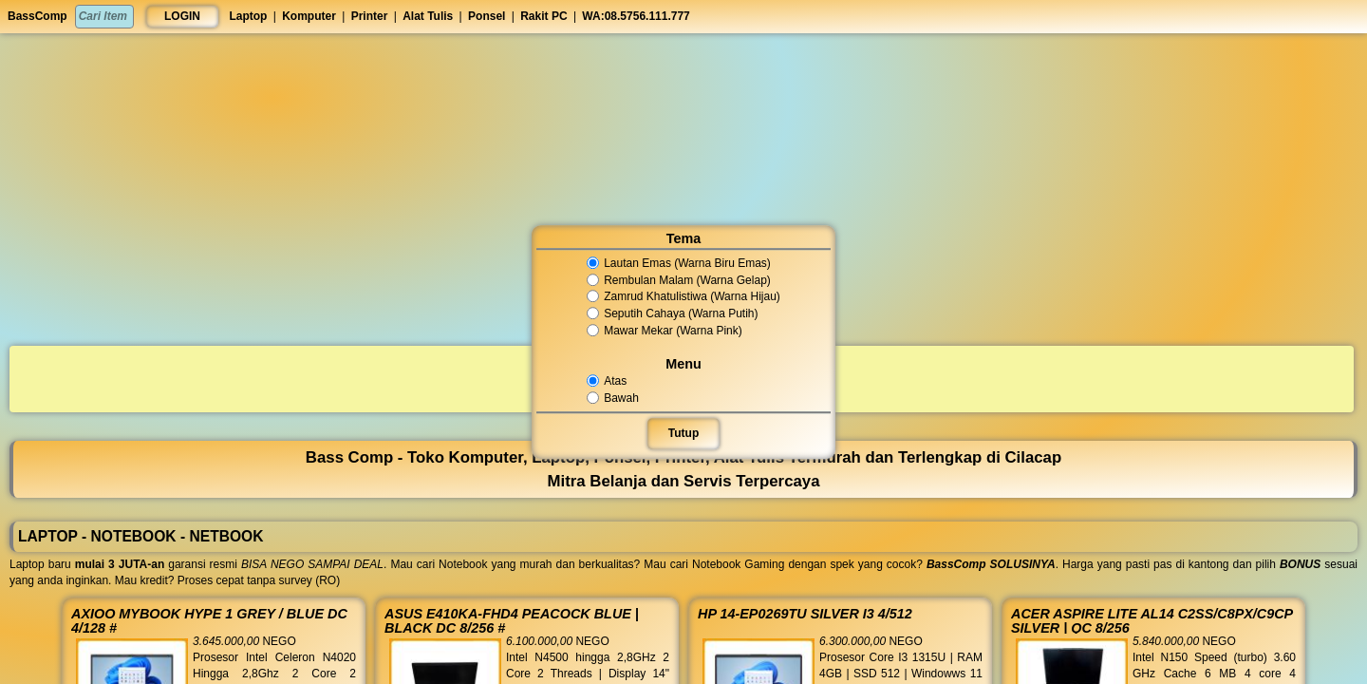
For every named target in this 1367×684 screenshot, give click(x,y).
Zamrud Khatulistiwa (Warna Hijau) (683, 297)
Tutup (683, 433)
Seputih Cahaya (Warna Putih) (673, 313)
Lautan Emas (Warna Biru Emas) (678, 263)
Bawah (619, 398)
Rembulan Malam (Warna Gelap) (678, 280)
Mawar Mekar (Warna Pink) (666, 330)
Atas (614, 381)
